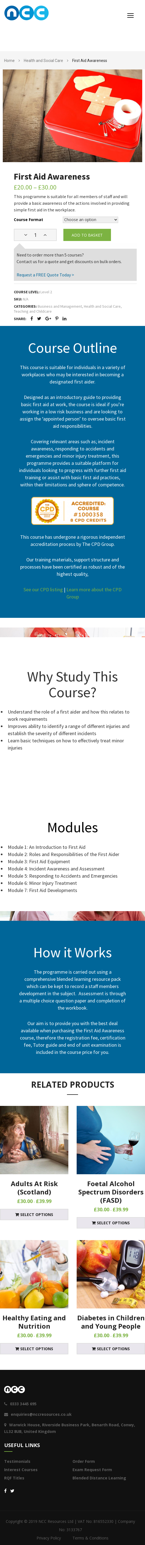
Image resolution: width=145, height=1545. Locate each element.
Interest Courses (21, 1469)
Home (9, 60)
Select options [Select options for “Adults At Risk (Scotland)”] (36, 1214)
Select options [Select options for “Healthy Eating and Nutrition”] (36, 1348)
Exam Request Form (92, 1469)
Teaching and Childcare (33, 311)
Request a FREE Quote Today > (45, 275)
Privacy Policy (49, 1538)
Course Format (28, 219)
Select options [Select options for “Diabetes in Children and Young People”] (113, 1348)
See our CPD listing (43, 589)
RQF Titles (14, 1478)
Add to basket (87, 235)
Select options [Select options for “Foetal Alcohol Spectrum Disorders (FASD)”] (113, 1222)
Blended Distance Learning (99, 1478)
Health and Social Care (43, 60)
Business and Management (60, 306)
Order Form (83, 1461)
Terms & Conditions (90, 1538)
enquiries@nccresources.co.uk (38, 1414)
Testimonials (17, 1461)
